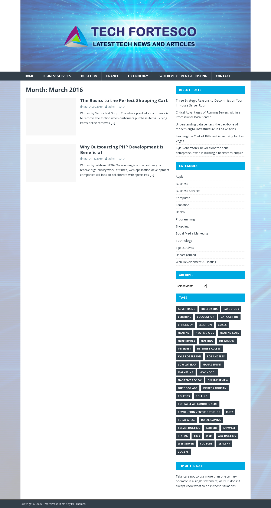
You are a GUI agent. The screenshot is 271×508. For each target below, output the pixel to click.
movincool (207, 372)
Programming (185, 219)
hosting (207, 341)
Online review (218, 380)
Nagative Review (190, 380)
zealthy (224, 443)
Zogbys (183, 451)
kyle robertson (189, 356)
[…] (113, 123)
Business (182, 184)
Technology (137, 76)
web (209, 435)
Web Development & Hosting (183, 76)
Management (212, 364)
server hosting (189, 428)
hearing (184, 333)
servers (211, 428)
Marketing (185, 372)
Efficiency (185, 325)
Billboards (209, 309)
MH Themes (78, 504)
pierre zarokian (214, 388)
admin (112, 106)
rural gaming (211, 420)
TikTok (183, 435)
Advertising (186, 309)
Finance (112, 76)
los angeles (216, 356)
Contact (223, 76)
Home (29, 76)
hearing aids (205, 333)
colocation (206, 317)
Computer (183, 198)
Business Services (56, 76)
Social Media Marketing (192, 233)
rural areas (186, 420)
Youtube (206, 443)
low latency (187, 364)
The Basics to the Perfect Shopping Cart (124, 100)
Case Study (231, 309)
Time (197, 435)
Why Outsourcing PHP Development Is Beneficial (121, 149)
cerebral (184, 317)
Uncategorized (186, 255)
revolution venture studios (199, 412)
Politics (184, 396)
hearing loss (229, 333)
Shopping (182, 226)
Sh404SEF (229, 428)
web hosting (227, 435)
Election (205, 325)
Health (180, 212)
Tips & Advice (185, 248)
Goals (222, 325)
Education (88, 76)
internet (184, 348)
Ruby (229, 412)
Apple (179, 176)
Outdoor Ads (187, 388)
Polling (202, 396)
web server (186, 443)
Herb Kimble (186, 341)
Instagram (227, 341)
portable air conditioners (197, 404)
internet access (209, 348)
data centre (229, 317)
